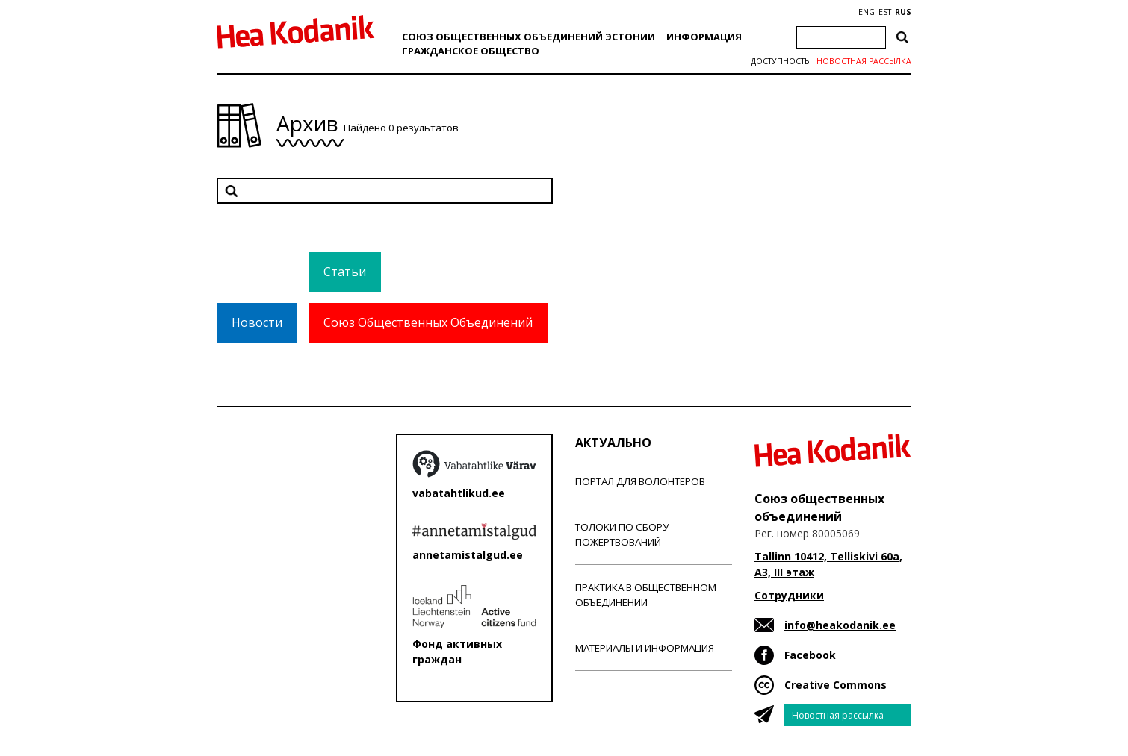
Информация (704, 36)
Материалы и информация (644, 648)
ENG (866, 12)
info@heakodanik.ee (840, 625)
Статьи (344, 271)
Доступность (780, 61)
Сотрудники (789, 595)
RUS (903, 12)
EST (884, 12)
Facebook (810, 655)
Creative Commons (835, 685)
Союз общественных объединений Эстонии (528, 36)
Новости (257, 322)
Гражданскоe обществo (470, 50)
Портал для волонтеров (640, 481)
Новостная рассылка (863, 61)
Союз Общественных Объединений (428, 322)
